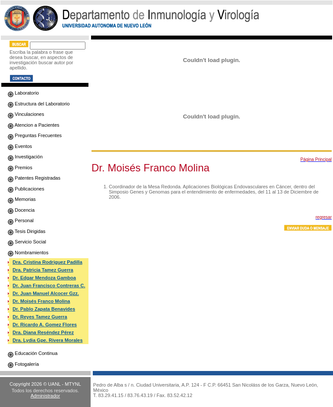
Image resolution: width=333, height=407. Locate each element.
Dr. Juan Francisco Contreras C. (49, 285)
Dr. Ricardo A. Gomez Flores (45, 324)
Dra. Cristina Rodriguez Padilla (47, 262)
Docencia (21, 210)
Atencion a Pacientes (33, 125)
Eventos (20, 146)
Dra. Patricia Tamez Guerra (43, 269)
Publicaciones (26, 188)
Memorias (22, 199)
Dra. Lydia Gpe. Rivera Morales (48, 340)
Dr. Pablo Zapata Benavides (44, 309)
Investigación (25, 156)
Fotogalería (23, 364)
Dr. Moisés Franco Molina (41, 301)
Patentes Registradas (34, 178)
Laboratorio (23, 92)
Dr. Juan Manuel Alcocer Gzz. (46, 293)
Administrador (45, 395)
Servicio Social (27, 241)
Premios (20, 167)
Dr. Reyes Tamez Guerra (40, 316)
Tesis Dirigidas (27, 231)
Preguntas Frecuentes (35, 135)
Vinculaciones (26, 114)
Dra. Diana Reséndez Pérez (43, 332)
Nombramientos (28, 252)
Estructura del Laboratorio (39, 103)
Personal (20, 220)
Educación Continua (33, 353)
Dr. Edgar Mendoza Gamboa (44, 277)
